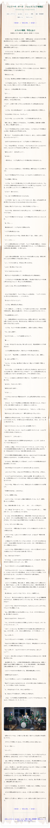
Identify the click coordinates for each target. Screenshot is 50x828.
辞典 (32, 14)
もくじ (26, 14)
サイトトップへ (28, 820)
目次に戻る (25, 23)
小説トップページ (11, 14)
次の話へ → (34, 23)
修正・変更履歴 (39, 14)
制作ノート (20, 17)
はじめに (20, 14)
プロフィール (29, 17)
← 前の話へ (16, 23)
